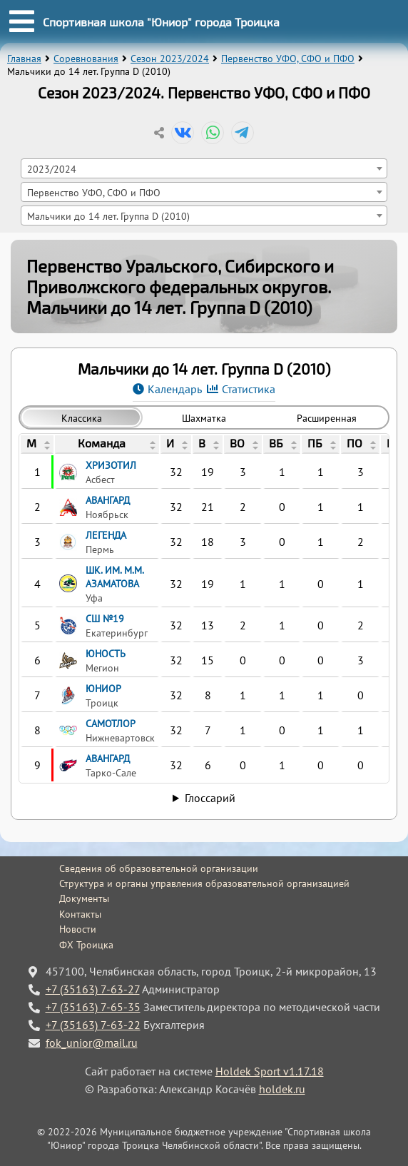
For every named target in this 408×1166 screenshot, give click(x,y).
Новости (77, 929)
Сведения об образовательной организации (158, 868)
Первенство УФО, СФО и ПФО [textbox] (93, 192)
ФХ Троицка (86, 945)
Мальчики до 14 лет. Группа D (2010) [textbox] (108, 216)
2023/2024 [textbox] (51, 169)
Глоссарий (210, 798)
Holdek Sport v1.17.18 (269, 1071)
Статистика (248, 389)
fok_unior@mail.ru (92, 1042)
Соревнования (85, 59)
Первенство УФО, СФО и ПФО (288, 59)
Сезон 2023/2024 (170, 59)
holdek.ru (282, 1089)
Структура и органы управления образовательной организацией (204, 883)
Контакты (80, 914)
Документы (84, 898)
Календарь (175, 389)
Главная (24, 59)
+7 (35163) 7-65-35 (93, 1007)
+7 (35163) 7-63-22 (93, 1024)
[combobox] (204, 168)
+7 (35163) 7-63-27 (93, 989)
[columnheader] (37, 444)
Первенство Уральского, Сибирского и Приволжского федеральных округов (180, 276)
